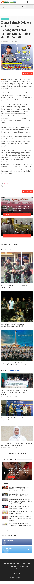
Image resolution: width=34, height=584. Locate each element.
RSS (17, 568)
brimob (7, 186)
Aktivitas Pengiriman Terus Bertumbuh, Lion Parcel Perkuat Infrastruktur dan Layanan (20, 518)
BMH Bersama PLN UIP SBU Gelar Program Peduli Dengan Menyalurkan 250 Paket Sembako (15, 392)
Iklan (18, 564)
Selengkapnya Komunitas (17, 453)
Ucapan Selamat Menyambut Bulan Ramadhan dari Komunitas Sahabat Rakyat (16, 444)
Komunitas (7, 183)
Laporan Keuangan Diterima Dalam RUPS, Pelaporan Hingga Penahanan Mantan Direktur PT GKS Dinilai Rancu (20, 489)
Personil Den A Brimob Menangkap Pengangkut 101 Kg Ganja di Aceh (13, 325)
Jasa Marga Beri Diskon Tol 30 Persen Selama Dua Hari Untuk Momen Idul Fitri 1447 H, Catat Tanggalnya (20, 501)
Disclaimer (25, 564)
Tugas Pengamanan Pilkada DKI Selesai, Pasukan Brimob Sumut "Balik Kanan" (14, 364)
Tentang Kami (9, 564)
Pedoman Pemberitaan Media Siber (17, 566)
